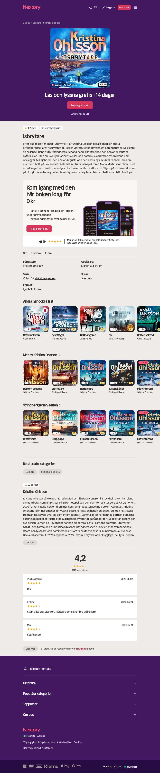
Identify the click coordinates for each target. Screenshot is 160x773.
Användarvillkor (64, 742)
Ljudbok (28, 289)
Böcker (26, 23)
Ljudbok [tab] (36, 253)
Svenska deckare (51, 23)
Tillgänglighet (30, 742)
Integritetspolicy (46, 742)
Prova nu (124, 7)
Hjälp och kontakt (37, 668)
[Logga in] (108, 7)
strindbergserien (45, 278)
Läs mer (30, 542)
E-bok (37, 289)
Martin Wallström (91, 265)
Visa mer (30, 648)
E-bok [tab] (48, 253)
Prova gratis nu (80, 105)
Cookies (78, 742)
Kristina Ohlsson (33, 265)
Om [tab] (25, 253)
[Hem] (55, 7)
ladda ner (82, 648)
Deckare (37, 23)
